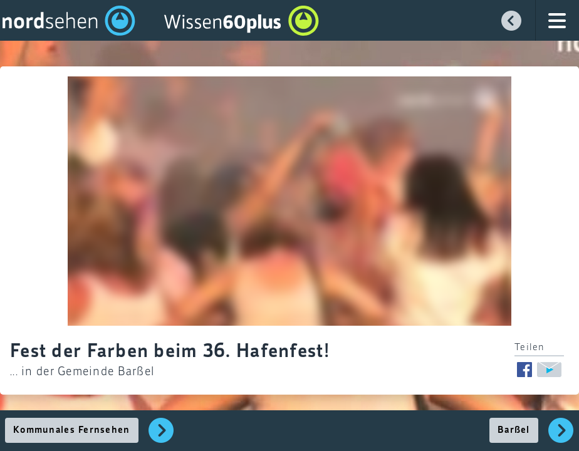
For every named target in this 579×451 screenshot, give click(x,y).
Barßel (514, 430)
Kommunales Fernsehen (71, 430)
